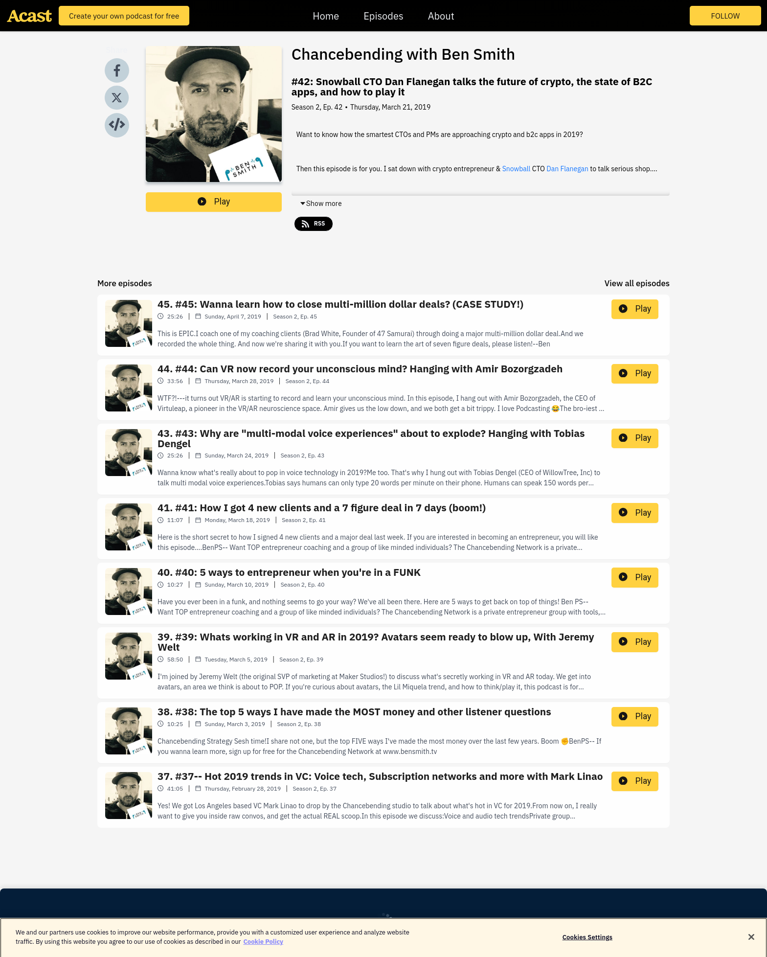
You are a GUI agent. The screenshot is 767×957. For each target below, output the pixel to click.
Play (214, 201)
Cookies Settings (587, 942)
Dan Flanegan (567, 168)
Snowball (516, 168)
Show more (320, 203)
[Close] (751, 942)
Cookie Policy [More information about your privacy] (263, 947)
